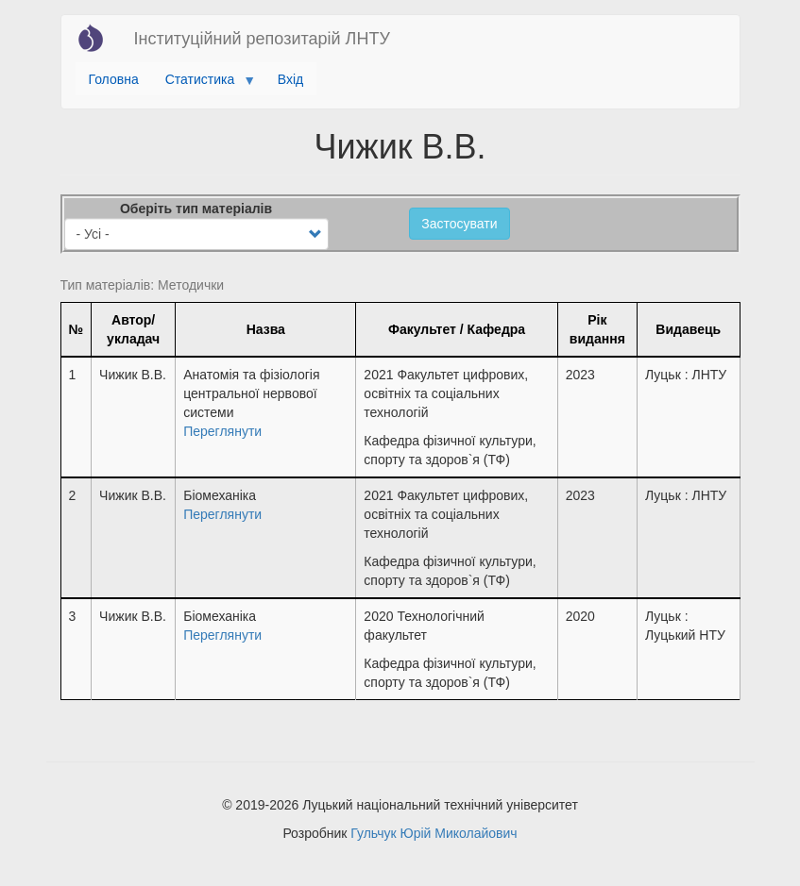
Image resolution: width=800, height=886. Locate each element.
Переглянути (222, 431)
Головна (114, 79)
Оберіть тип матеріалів (196, 208)
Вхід (290, 79)
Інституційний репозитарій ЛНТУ (262, 38)
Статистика (203, 84)
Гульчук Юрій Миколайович (433, 833)
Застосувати (459, 223)
